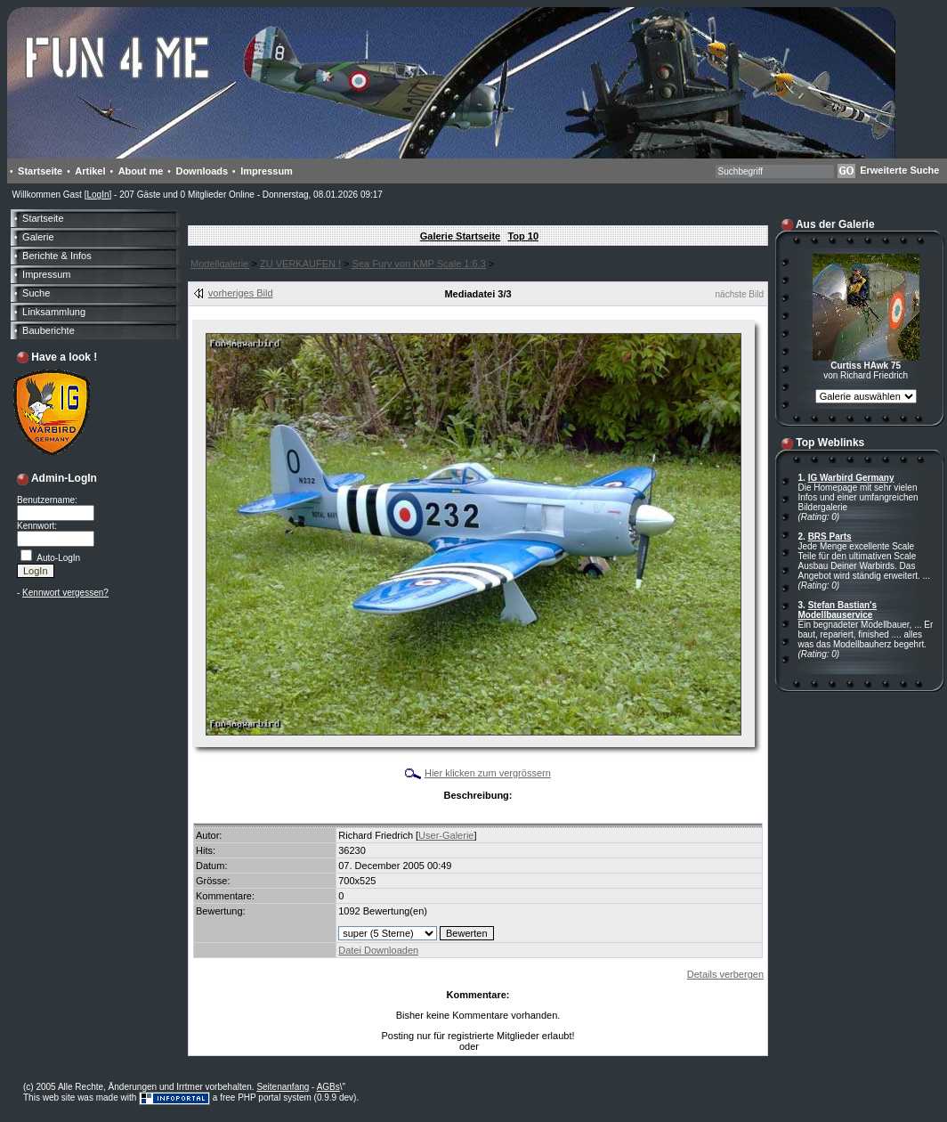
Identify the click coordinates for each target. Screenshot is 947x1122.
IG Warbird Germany (851, 478)
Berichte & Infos (57, 255)
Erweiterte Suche (899, 170)
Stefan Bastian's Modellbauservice (838, 610)
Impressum (266, 171)
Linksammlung (53, 311)
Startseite (40, 171)
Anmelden (502, 1047)
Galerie (37, 237)
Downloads (201, 171)
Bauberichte (48, 330)
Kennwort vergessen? (65, 593)
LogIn (97, 194)
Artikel (90, 171)
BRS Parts (830, 536)
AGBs (328, 1087)
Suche (36, 293)
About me (141, 171)
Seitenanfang (282, 1087)
